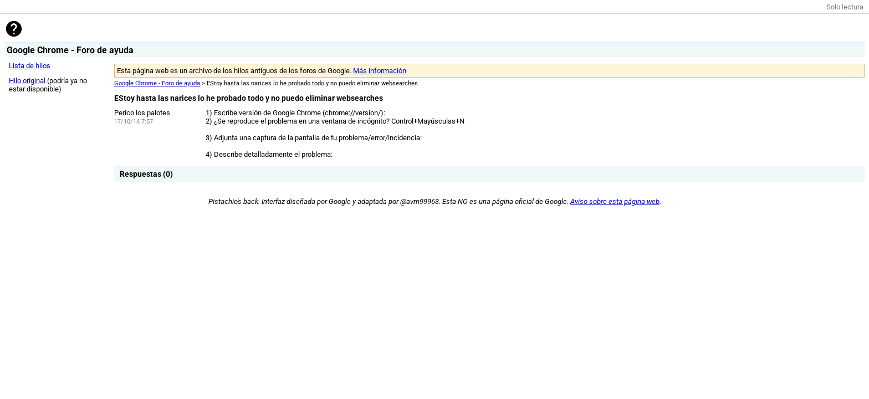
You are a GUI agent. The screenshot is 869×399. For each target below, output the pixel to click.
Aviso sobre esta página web (615, 201)
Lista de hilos (29, 66)
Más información (379, 70)
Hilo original (27, 80)
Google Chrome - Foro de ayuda (157, 83)
